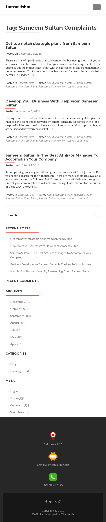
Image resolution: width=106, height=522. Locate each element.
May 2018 (16, 337)
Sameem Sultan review (51, 86)
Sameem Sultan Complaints (21, 86)
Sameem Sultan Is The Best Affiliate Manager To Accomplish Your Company (51, 157)
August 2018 (18, 322)
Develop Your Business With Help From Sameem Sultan (52, 103)
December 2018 (20, 301)
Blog (13, 364)
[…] (32, 74)
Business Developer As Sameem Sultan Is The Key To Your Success (50, 264)
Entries (17, 398)
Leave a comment (77, 86)
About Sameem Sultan (59, 82)
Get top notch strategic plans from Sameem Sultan (47, 45)
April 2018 (16, 344)
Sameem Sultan (17, 6)
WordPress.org (19, 412)
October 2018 (19, 308)
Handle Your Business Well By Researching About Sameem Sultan (50, 271)
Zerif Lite (38, 514)
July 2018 (16, 329)
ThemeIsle (67, 514)
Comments (19, 405)
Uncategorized (25, 82)
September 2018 (20, 315)
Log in (14, 391)
